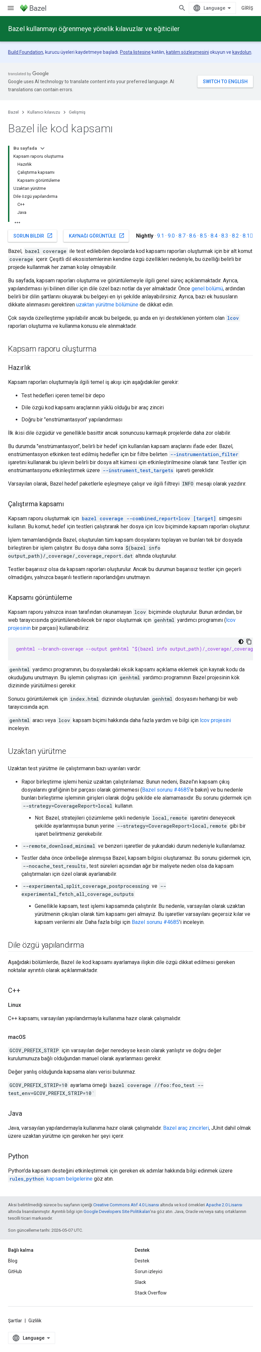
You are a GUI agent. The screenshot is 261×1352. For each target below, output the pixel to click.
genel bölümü (207, 288)
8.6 (192, 236)
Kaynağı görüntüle (97, 236)
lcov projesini (215, 720)
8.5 (203, 236)
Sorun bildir (33, 236)
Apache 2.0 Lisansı (224, 1204)
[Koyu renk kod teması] (241, 642)
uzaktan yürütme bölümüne (107, 304)
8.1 (248, 236)
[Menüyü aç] (10, 8)
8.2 (235, 236)
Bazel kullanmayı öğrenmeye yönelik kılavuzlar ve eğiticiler (94, 29)
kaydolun (241, 52)
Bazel (13, 112)
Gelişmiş (77, 112)
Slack (140, 1282)
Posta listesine (135, 52)
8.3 (224, 236)
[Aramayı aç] (182, 8)
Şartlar (15, 1320)
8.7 (181, 236)
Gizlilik (34, 1320)
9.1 (160, 236)
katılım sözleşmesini (187, 52)
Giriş (247, 8)
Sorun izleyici (148, 1271)
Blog (12, 1260)
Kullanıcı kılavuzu (43, 112)
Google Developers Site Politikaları (117, 1211)
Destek (142, 1260)
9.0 (171, 236)
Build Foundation (25, 52)
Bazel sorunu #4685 (165, 790)
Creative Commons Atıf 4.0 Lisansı (126, 1204)
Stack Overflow (151, 1293)
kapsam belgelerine (50, 1178)
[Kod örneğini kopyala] (249, 642)
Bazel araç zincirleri (186, 1128)
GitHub (15, 1271)
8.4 (214, 236)
